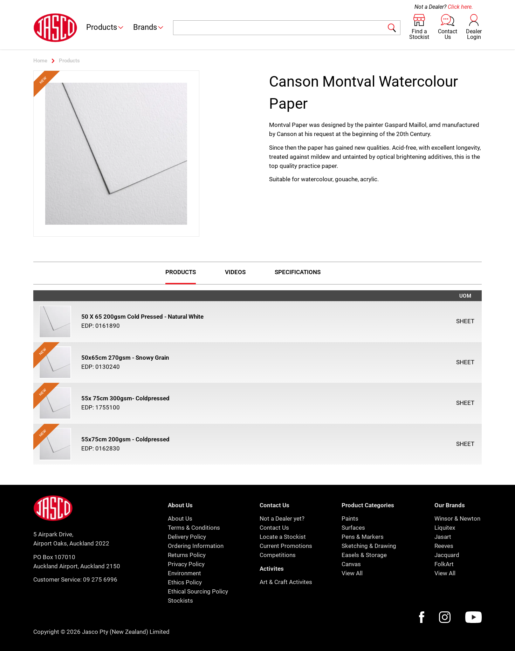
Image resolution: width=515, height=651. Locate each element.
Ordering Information (196, 545)
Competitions (278, 554)
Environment (184, 573)
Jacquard (446, 554)
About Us (180, 518)
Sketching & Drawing (369, 545)
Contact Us (274, 527)
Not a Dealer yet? (282, 518)
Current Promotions (286, 545)
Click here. (460, 7)
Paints (350, 518)
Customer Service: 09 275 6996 (75, 579)
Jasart (442, 536)
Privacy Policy (186, 564)
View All (352, 573)
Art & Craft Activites (286, 581)
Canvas (351, 564)
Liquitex (444, 527)
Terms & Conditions (194, 527)
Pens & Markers (363, 536)
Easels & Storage (364, 554)
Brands (148, 27)
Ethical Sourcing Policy (198, 591)
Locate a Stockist (283, 536)
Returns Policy (187, 554)
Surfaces (353, 527)
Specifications (298, 272)
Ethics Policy (185, 582)
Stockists (180, 600)
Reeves (443, 545)
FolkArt (444, 564)
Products (105, 27)
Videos (235, 272)
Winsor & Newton (457, 518)
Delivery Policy (187, 536)
